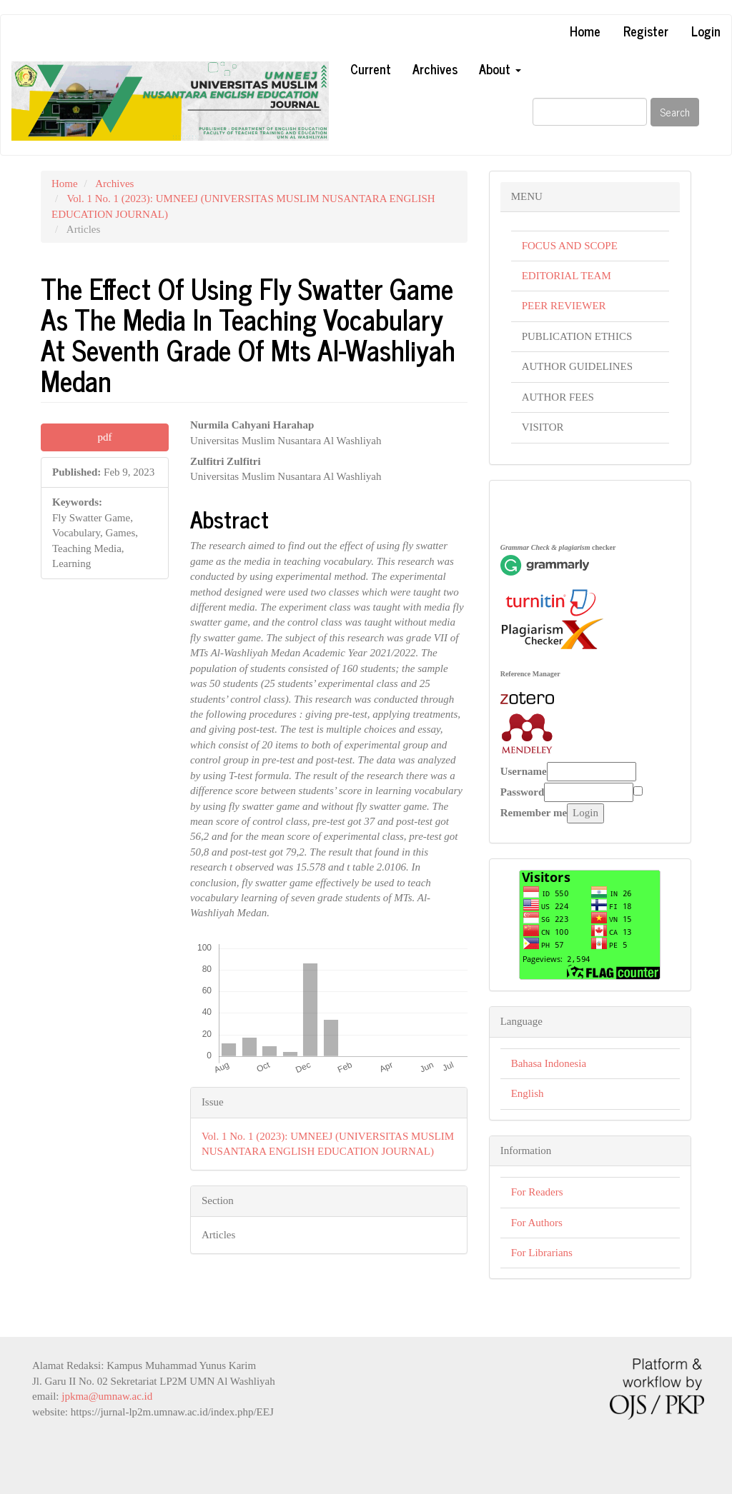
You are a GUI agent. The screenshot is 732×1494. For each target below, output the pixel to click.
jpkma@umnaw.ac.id (106, 1396)
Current (370, 68)
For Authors (537, 1222)
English (527, 1093)
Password (522, 792)
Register (645, 30)
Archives (435, 68)
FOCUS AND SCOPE (570, 245)
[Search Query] (590, 112)
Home (585, 30)
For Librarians (542, 1252)
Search (675, 112)
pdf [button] (104, 437)
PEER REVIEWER (564, 305)
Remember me (533, 812)
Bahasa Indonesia (548, 1063)
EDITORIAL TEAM (566, 275)
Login (706, 30)
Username (523, 771)
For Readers (537, 1192)
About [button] (500, 68)
